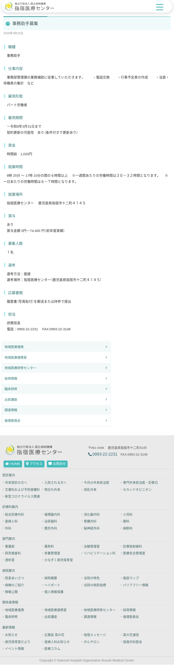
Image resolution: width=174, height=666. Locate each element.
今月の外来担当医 (96, 483)
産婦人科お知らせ (57, 643)
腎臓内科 (90, 522)
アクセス (34, 465)
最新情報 (8, 628)
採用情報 (11, 379)
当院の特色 (92, 579)
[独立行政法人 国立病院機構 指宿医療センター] (31, 6)
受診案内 (8, 476)
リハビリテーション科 (100, 554)
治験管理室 (92, 547)
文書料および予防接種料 (22, 490)
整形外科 (50, 529)
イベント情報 (14, 650)
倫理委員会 (12, 421)
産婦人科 (11, 522)
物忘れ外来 (52, 490)
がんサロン (92, 643)
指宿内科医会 (133, 643)
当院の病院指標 (95, 586)
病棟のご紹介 (14, 586)
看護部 (9, 547)
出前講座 (11, 400)
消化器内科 (92, 515)
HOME (12, 465)
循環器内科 (52, 515)
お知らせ (11, 636)
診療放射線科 (133, 547)
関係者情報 (10, 603)
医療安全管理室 (134, 554)
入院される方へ (55, 483)
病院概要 (50, 579)
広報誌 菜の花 (54, 636)
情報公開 (11, 593)
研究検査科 (13, 554)
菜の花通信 (131, 636)
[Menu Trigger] (159, 7)
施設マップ (131, 579)
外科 (8, 529)
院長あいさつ (14, 579)
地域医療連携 (14, 348)
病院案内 (8, 571)
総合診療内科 (14, 515)
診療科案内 (10, 508)
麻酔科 (128, 529)
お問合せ (57, 465)
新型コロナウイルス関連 (22, 497)
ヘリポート (52, 586)
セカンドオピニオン (137, 490)
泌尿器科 (50, 522)
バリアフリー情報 (136, 586)
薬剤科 (49, 547)
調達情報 (11, 411)
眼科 (126, 522)
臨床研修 (11, 390)
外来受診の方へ (16, 483)
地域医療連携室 (16, 358)
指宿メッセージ (95, 636)
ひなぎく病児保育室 (58, 561)
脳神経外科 (92, 529)
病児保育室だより (17, 643)
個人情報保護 (53, 593)
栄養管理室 (52, 554)
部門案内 (8, 540)
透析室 (9, 561)
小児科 (128, 515)
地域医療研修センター (20, 369)
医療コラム (52, 650)
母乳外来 (90, 490)
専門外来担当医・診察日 (140, 483)
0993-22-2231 (104, 455)
